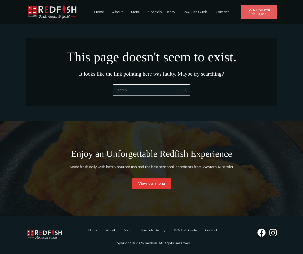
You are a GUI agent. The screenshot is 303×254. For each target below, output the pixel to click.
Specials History (158, 12)
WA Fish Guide (191, 12)
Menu (133, 12)
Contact (216, 12)
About (116, 12)
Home (99, 12)
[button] (256, 12)
